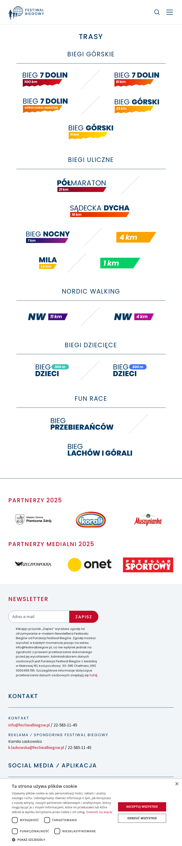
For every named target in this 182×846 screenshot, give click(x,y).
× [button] (176, 784)
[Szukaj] (157, 12)
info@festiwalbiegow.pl (29, 725)
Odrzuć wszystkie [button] (142, 818)
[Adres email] (38, 617)
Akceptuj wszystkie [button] (142, 807)
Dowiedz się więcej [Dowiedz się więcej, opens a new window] (99, 812)
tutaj (93, 675)
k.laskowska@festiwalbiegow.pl (36, 748)
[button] (62, 839)
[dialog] (91, 812)
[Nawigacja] (169, 12)
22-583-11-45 (65, 725)
